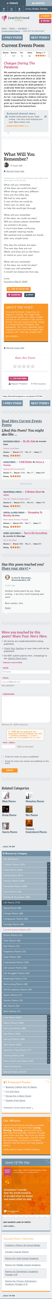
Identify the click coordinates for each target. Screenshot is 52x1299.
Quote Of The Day (17, 1162)
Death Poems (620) (13, 870)
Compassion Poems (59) (15, 919)
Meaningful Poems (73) (15, 979)
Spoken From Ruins (15, 1100)
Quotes (38, 3)
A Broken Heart (33, 492)
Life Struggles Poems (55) (16, 973)
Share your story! (16, 568)
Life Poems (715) (11, 903)
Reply (8, 608)
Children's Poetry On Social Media (22, 1245)
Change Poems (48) (13, 914)
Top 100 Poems (11, 859)
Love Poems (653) (12, 1018)
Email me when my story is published (21, 757)
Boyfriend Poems (11, 441)
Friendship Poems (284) (15, 886)
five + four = (9, 743)
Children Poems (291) (14, 865)
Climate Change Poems (17, 1252)
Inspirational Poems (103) (16, 962)
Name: (6, 668)
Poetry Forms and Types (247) (18, 1061)
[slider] (40, 55)
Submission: (9, 694)
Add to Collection (18, 289)
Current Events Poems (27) (17, 930)
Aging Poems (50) (12, 908)
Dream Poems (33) (12, 935)
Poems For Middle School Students (23, 1265)
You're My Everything (35, 533)
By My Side (29, 441)
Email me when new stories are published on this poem (27, 762)
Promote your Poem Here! (17, 1108)
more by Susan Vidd (14, 171)
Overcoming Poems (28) (15, 984)
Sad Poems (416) (11, 1034)
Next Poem (40, 37)
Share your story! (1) (17, 126)
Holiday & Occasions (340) (16, 897)
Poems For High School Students (21, 1258)
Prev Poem (12, 37)
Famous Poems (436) (14, 881)
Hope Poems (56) (12, 957)
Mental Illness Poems (13, 512)
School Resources (12, 1066)
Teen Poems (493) (12, 1045)
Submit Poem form (17, 659)
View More (8, 1226)
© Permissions (38, 384)
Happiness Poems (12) (14, 952)
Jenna (6, 495)
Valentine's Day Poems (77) (17, 1050)
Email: (6, 678)
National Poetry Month (14, 1072)
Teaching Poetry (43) (13, 1056)
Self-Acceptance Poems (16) (17, 990)
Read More (11, 336)
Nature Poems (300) (13, 1023)
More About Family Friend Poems (21, 1150)
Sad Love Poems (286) (14, 1028)
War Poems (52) (11, 1006)
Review (45, 21)
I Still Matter (25, 462)
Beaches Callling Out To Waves (21, 1087)
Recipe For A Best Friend (18, 1096)
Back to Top (9, 847)
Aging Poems (9, 462)
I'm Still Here (12, 1092)
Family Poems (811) (13, 875)
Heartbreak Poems (12, 492)
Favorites (14, 295)
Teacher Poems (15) (13, 1001)
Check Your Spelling (14, 648)
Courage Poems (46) (13, 924)
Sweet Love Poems (12, 533)
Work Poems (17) (12, 1011)
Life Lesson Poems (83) (15, 968)
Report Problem (18, 384)
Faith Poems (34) (11, 941)
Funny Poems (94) (12, 892)
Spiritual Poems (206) (14, 1039)
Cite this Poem (18, 379)
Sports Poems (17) (12, 995)
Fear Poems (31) (11, 946)
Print (29, 295)
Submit (45, 16)
